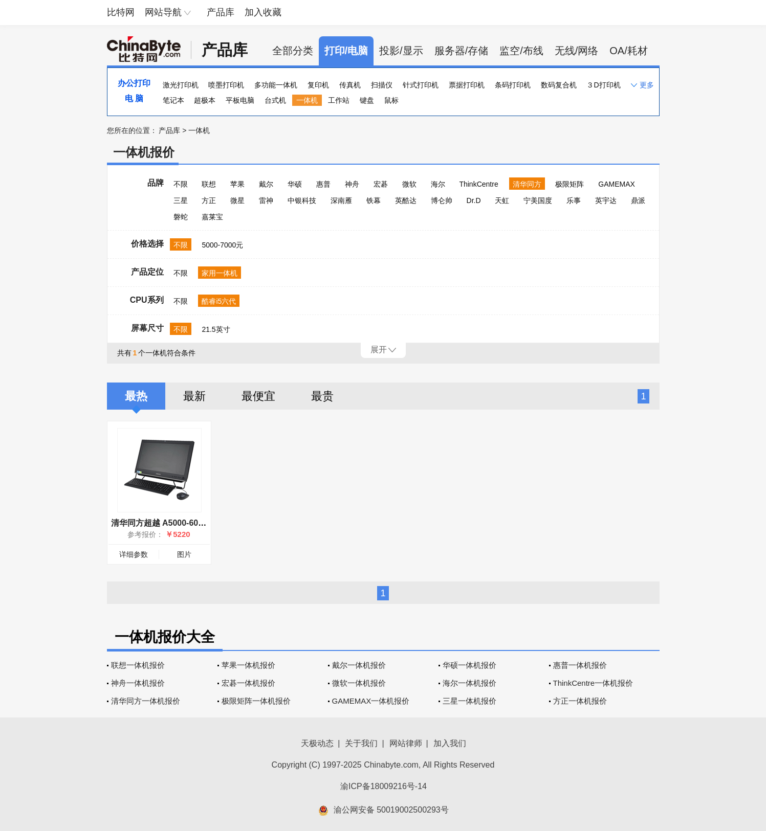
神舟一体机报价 (138, 683)
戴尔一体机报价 (359, 665)
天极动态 (317, 743)
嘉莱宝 (212, 217)
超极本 (204, 100)
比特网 (121, 12)
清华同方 (527, 184)
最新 (194, 396)
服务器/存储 (461, 50)
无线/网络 (577, 50)
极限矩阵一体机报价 (256, 701)
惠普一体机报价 (580, 665)
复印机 (318, 85)
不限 (180, 184)
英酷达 (406, 200)
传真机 (350, 85)
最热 (136, 396)
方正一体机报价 (580, 701)
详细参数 (133, 554)
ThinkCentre (478, 184)
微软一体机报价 (359, 683)
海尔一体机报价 (469, 683)
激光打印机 (181, 85)
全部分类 (292, 50)
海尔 (438, 184)
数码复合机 (559, 85)
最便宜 (258, 396)
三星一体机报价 (469, 701)
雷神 (266, 200)
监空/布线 (521, 50)
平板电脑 (240, 100)
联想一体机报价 (138, 665)
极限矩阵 (569, 184)
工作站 (338, 100)
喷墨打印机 (226, 85)
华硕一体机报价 (469, 665)
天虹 (502, 200)
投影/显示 (401, 50)
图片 (184, 554)
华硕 (295, 184)
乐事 (573, 200)
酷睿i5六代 (219, 301)
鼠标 (391, 100)
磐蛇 (180, 217)
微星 (237, 200)
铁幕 (373, 200)
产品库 (220, 12)
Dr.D (474, 200)
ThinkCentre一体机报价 (593, 683)
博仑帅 (441, 200)
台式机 (275, 100)
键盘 (367, 100)
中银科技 (302, 200)
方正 (209, 200)
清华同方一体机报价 (145, 701)
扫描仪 (381, 85)
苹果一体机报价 (248, 665)
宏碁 (381, 184)
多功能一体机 (275, 85)
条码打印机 (513, 85)
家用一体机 (219, 273)
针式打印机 (421, 85)
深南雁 (341, 200)
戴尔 (266, 184)
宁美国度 (537, 200)
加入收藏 (263, 12)
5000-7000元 (222, 245)
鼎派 (638, 200)
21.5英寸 (216, 329)
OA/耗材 (628, 50)
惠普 (323, 184)
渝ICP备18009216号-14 (383, 786)
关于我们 (361, 743)
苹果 (237, 184)
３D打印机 (603, 85)
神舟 (352, 184)
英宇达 (606, 200)
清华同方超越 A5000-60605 (161, 523)
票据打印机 (467, 85)
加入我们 (449, 743)
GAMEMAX (616, 184)
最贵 (322, 396)
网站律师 (405, 743)
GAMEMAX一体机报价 (371, 701)
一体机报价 (143, 152)
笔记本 (173, 100)
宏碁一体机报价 (248, 683)
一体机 (307, 100)
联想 (209, 184)
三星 (180, 200)
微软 (409, 184)
